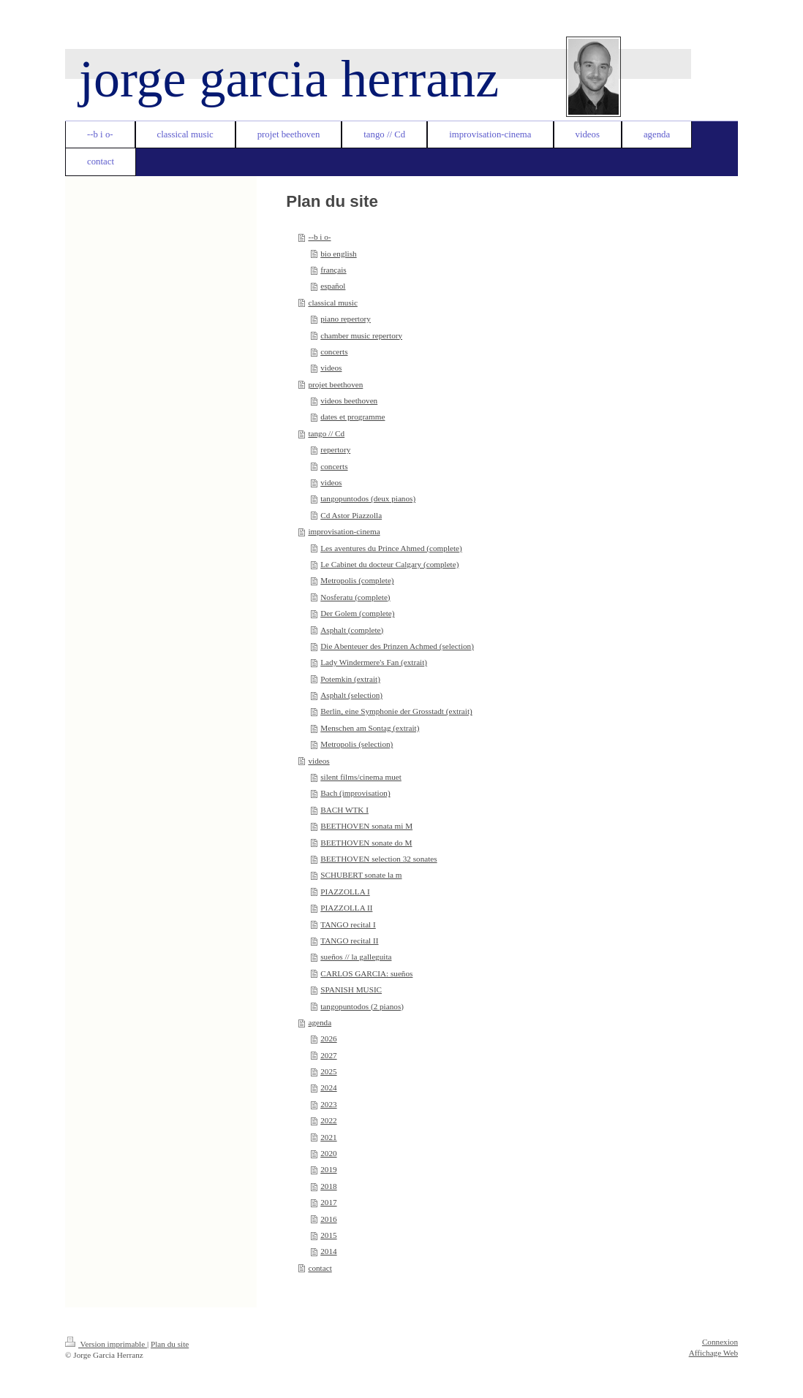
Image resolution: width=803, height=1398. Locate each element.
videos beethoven (348, 400)
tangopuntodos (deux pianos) (367, 498)
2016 (328, 1219)
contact (319, 1268)
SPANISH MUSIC (351, 989)
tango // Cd (326, 433)
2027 (328, 1055)
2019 (328, 1169)
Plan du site (170, 1344)
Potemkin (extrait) (350, 679)
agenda (319, 1022)
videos (331, 367)
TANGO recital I (348, 924)
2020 (328, 1153)
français (333, 269)
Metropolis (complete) (356, 580)
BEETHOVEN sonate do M (366, 842)
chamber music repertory (361, 335)
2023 (328, 1104)
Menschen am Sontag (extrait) (369, 727)
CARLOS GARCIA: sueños (366, 973)
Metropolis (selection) (356, 744)
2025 (328, 1071)
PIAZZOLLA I (344, 891)
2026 (328, 1038)
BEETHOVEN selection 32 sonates (378, 858)
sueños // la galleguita (355, 956)
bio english (338, 253)
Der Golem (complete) (357, 613)
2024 (328, 1087)
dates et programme (352, 416)
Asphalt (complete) (351, 630)
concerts (333, 351)
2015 (328, 1235)
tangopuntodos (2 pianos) (362, 1006)
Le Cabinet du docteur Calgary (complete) (389, 564)
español (332, 285)
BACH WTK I (344, 809)
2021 (328, 1137)
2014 (328, 1251)
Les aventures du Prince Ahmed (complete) (391, 548)
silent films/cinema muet (361, 776)
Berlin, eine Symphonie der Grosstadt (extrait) (396, 711)
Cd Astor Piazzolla (351, 515)
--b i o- (319, 236)
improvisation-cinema (344, 531)
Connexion (720, 1341)
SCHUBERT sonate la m (361, 874)
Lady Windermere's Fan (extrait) (373, 662)
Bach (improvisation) (355, 793)
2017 (328, 1202)
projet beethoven (335, 384)
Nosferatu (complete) (355, 597)
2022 (328, 1120)
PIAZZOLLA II (346, 907)
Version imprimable (106, 1344)
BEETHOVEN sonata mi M (366, 825)
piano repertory (345, 318)
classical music (332, 302)
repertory (335, 449)
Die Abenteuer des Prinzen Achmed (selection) (397, 646)
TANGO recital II (349, 940)
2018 (328, 1186)
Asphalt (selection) (351, 695)
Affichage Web (713, 1352)
